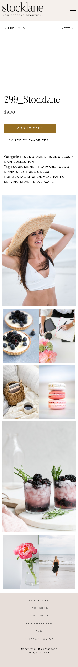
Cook (17, 167)
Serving (11, 182)
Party (58, 177)
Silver (26, 182)
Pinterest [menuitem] (39, 616)
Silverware (43, 182)
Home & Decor (60, 157)
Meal (47, 177)
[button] (30, 140)
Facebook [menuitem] (39, 608)
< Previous (14, 28)
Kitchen (34, 177)
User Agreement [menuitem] (39, 624)
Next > (67, 28)
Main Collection (19, 162)
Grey (20, 172)
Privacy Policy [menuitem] (39, 639)
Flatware (46, 167)
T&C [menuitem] (39, 631)
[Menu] (73, 10)
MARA (45, 652)
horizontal (14, 177)
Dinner (30, 167)
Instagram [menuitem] (39, 600)
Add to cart (30, 128)
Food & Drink (34, 157)
